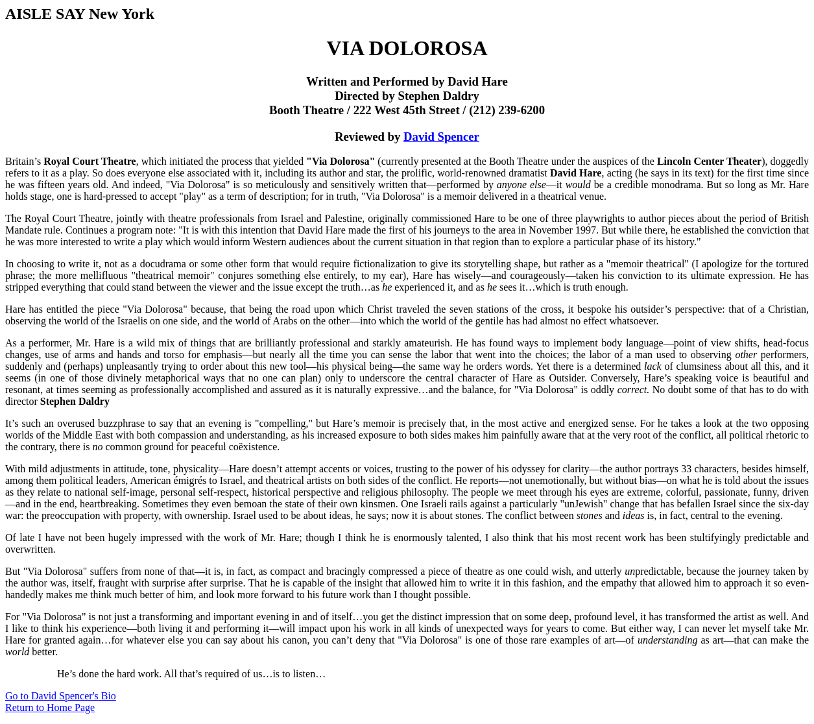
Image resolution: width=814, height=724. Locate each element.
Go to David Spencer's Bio (60, 695)
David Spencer (441, 136)
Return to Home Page (50, 707)
